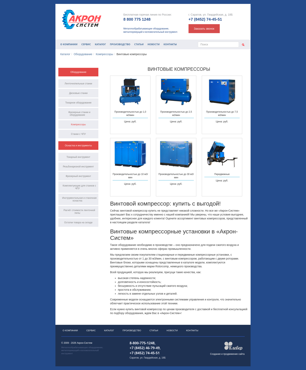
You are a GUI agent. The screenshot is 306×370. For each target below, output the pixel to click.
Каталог (100, 44)
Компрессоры (104, 54)
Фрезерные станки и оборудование (79, 113)
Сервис (86, 44)
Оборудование (83, 54)
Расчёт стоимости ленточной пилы (79, 211)
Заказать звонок (204, 28)
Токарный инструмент (78, 157)
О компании (68, 44)
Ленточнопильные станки (78, 83)
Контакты (170, 44)
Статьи (139, 44)
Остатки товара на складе (78, 222)
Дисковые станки (78, 93)
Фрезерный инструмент (78, 176)
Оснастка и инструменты (78, 145)
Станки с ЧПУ (78, 134)
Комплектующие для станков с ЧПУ (79, 187)
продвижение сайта (234, 357)
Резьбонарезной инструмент (78, 166)
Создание (215, 357)
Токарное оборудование (78, 102)
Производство (120, 44)
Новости (154, 44)
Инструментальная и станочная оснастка (79, 199)
